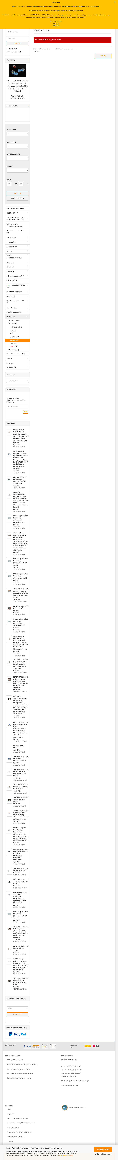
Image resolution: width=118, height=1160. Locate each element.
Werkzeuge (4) (11, 368)
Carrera (9, 251)
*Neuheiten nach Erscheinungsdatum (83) (15, 225)
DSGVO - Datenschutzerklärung (17, 1118)
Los (25, 412)
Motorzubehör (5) (14, 350)
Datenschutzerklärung (65, 1155)
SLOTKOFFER (11, 238)
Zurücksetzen (17, 198)
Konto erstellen (12, 49)
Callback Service (13, 1128)
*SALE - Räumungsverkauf (15, 209)
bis (16, 184)
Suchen (103, 56)
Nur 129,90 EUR (17, 96)
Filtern (17, 193)
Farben (9, 166)
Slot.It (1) (13, 343)
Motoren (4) (12, 324)
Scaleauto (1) (14, 340)
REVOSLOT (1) (15, 337)
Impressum (11, 1114)
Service (9, 359)
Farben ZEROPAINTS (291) (16, 286)
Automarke (11, 142)
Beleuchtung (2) (12, 247)
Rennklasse (11, 130)
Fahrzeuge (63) (12, 281)
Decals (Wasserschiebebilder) (14, 257)
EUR (28, 184)
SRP (13, 347)
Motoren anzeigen (14, 320)
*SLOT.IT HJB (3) (12, 213)
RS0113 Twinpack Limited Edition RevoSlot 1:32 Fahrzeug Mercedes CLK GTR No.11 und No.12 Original (17, 86)
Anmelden (17, 44)
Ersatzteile (10, 272)
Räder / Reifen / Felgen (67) (16, 354)
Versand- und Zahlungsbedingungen (19, 1132)
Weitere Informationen (103, 1154)
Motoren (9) (11, 317)
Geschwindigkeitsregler (14, 292)
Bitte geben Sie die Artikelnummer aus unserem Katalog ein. (16, 400)
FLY (11, 334)
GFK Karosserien (13, 154)
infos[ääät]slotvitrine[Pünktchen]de (78, 1081)
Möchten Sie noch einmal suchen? (42, 50)
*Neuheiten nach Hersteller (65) (16, 232)
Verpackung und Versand (15, 1137)
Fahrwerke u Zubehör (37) (15, 276)
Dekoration (10, 262)
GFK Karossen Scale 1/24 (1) (15, 302)
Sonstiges (10, 363)
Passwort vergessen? (14, 52)
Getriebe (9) (11, 296)
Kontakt (10, 1141)
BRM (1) (13, 330)
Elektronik (10, 267)
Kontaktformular (70, 1086)
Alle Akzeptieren (103, 1149)
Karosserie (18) (12, 308)
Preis (9, 180)
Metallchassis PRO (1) (14, 312)
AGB (9, 1109)
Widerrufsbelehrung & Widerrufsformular (21, 1123)
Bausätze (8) (11, 242)
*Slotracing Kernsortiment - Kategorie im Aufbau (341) (16, 219)
